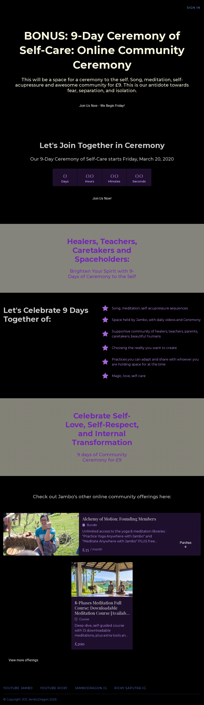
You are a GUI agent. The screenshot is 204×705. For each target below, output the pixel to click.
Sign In (194, 8)
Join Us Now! (102, 198)
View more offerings (23, 660)
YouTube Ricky (53, 688)
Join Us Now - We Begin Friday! (102, 106)
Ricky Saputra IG (130, 688)
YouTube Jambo (18, 688)
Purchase (185, 547)
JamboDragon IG (91, 688)
